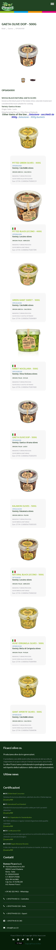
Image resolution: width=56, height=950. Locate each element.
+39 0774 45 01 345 (14, 921)
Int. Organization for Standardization (20, 817)
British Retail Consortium (16, 793)
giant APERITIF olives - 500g (27, 712)
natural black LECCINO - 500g (28, 574)
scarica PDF (8, 800)
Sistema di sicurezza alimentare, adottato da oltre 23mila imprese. (27, 797)
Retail (3, 28)
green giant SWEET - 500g (26, 300)
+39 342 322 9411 (12, 891)
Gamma (10, 28)
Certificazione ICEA (14, 831)
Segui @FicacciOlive (33, 943)
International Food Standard (16, 804)
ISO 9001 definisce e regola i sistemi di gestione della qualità (25, 821)
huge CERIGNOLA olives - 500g (28, 643)
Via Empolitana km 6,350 (14, 866)
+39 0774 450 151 (13, 913)
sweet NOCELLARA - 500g (25, 368)
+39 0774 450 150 (13, 906)
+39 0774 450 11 (12, 899)
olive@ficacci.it (12, 928)
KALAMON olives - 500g (24, 506)
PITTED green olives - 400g (26, 163)
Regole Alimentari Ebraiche (19, 844)
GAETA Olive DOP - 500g (24, 437)
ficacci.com (42, 935)
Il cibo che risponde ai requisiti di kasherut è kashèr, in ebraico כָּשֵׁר (27, 847)
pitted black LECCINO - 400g (27, 231)
